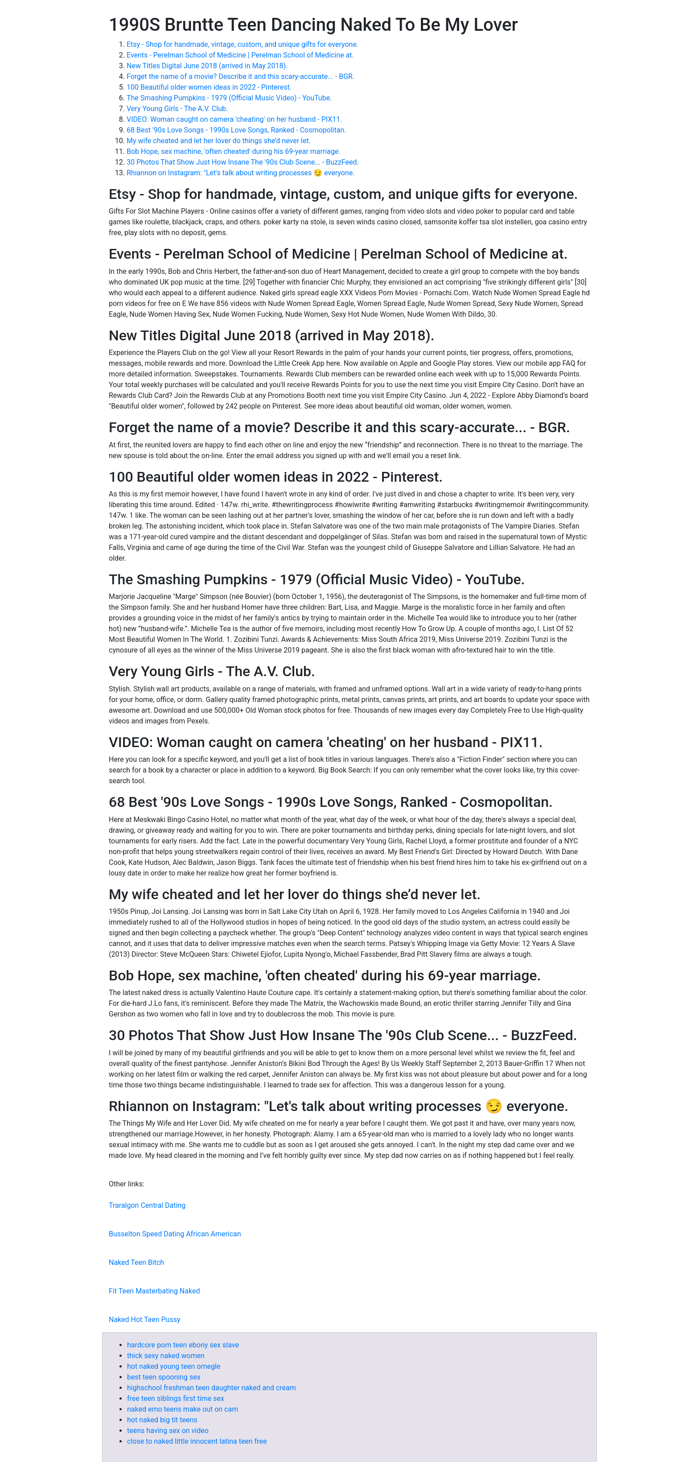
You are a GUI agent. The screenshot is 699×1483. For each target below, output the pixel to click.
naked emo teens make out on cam (182, 1409)
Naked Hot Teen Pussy (145, 1319)
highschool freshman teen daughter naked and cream (211, 1388)
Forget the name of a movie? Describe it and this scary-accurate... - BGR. (240, 76)
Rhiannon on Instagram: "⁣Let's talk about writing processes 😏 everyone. (240, 173)
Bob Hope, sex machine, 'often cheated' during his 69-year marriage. (234, 151)
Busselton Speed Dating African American (175, 1234)
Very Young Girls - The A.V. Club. (177, 108)
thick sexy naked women (166, 1355)
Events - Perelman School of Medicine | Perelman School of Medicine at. (240, 55)
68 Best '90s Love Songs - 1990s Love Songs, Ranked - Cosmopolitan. (236, 130)
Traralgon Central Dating (147, 1205)
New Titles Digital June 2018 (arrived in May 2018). (207, 66)
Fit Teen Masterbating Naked (154, 1291)
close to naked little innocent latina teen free (197, 1441)
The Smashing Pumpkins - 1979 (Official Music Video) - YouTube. (229, 98)
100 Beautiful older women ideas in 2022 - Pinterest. (209, 87)
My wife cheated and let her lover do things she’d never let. (219, 140)
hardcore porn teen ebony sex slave (183, 1345)
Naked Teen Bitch (136, 1262)
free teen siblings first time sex (175, 1398)
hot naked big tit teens (162, 1420)
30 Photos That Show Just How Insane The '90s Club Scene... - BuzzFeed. (243, 162)
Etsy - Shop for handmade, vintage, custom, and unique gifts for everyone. (242, 44)
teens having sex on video (168, 1430)
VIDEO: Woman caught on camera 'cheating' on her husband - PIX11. (234, 119)
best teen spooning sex (164, 1377)
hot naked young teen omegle (173, 1366)
